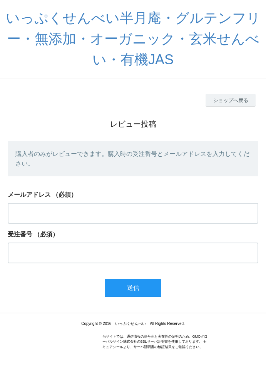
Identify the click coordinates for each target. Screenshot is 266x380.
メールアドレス (29, 194)
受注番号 (20, 234)
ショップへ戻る (230, 100)
